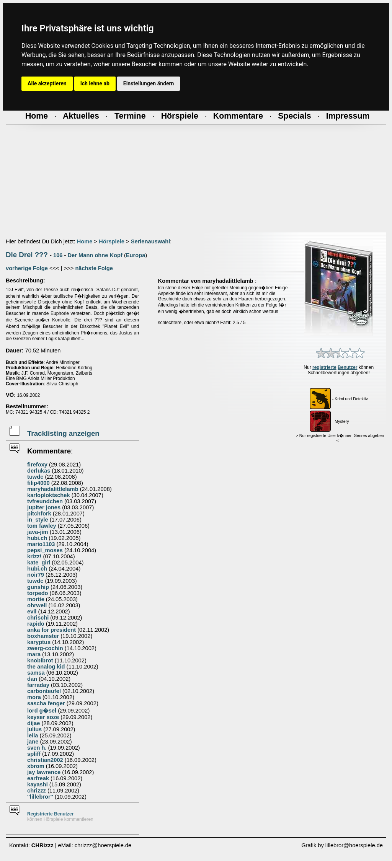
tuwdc (35, 477)
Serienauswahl (150, 241)
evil (31, 611)
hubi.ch (37, 538)
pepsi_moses (45, 550)
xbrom (35, 766)
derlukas (38, 471)
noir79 (35, 575)
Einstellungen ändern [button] (148, 83)
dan (32, 679)
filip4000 (38, 483)
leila (32, 735)
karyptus (39, 642)
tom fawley (41, 526)
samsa (36, 673)
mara (34, 654)
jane (32, 742)
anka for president (51, 630)
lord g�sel (41, 711)
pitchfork (39, 513)
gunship (38, 587)
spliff (34, 754)
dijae (33, 723)
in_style (37, 520)
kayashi (37, 784)
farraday (38, 685)
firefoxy (37, 464)
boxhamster (43, 636)
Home (85, 241)
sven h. (37, 748)
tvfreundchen (45, 501)
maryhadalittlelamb (52, 489)
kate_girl (38, 562)
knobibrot (40, 660)
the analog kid (46, 667)
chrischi (38, 618)
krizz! (34, 556)
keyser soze (43, 717)
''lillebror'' (40, 797)
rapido (35, 624)
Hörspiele (111, 241)
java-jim (37, 532)
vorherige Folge (27, 268)
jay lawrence (43, 772)
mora (34, 697)
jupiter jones (43, 507)
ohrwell (37, 605)
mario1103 (41, 544)
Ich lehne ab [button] (94, 83)
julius (34, 729)
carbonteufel (44, 691)
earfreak (38, 778)
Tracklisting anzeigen (63, 433)
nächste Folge (94, 268)
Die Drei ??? (27, 255)
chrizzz (36, 791)
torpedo (37, 593)
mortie (35, 599)
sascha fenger (46, 703)
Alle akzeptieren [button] (47, 83)
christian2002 (45, 760)
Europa (135, 255)
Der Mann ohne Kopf (95, 255)
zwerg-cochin (45, 648)
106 (57, 255)
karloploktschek (48, 495)
